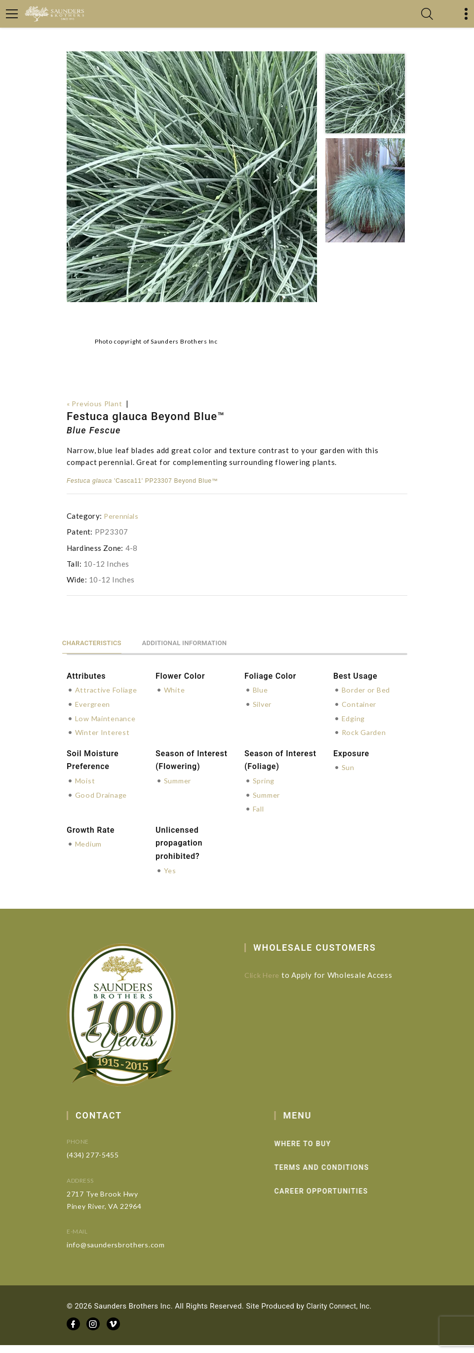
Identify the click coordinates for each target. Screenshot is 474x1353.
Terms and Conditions (339, 1176)
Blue (261, 689)
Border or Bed (367, 689)
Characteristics (98, 641)
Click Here (269, 983)
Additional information (204, 641)
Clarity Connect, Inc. (341, 1314)
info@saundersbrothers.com (130, 1252)
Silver (263, 702)
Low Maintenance (107, 728)
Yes (170, 879)
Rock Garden (365, 730)
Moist (86, 790)
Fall (260, 817)
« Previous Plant (96, 403)
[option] (192, 176)
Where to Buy (320, 1153)
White (175, 689)
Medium (89, 853)
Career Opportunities (339, 1200)
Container (360, 702)
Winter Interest (103, 742)
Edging (354, 716)
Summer (178, 790)
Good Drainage (103, 804)
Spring (264, 790)
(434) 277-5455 (108, 1163)
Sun (348, 777)
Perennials (122, 515)
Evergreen (94, 714)
